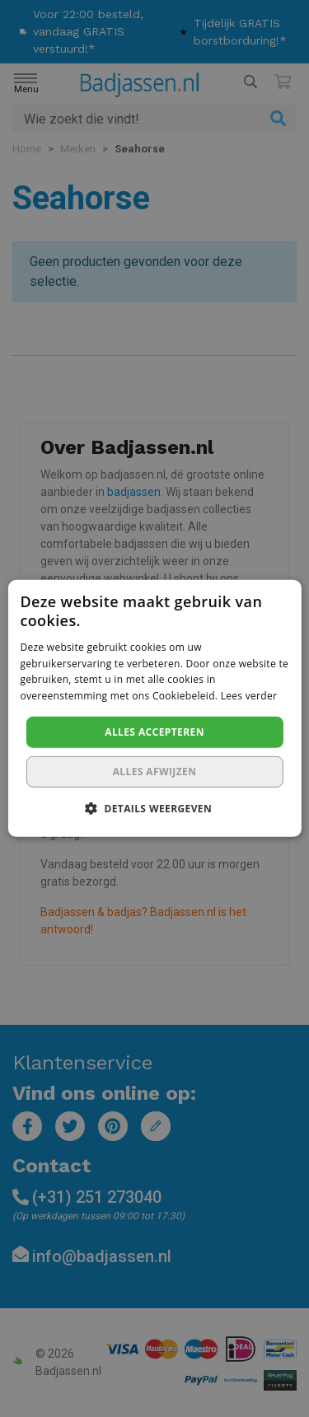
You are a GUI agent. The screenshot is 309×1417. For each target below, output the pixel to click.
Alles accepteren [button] (154, 732)
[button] (154, 808)
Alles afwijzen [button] (155, 772)
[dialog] (154, 708)
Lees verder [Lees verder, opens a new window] (249, 696)
